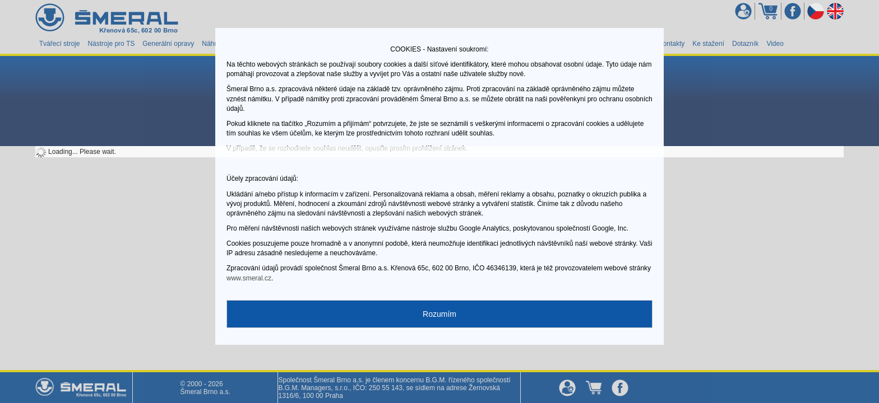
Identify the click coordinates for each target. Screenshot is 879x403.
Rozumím (439, 314)
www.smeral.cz (248, 278)
